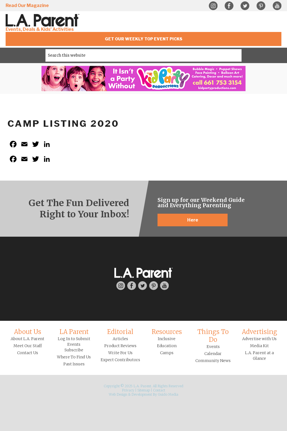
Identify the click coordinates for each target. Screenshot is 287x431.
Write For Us (120, 352)
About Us (27, 332)
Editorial (120, 332)
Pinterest (260, 5)
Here (192, 220)
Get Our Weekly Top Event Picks (143, 38)
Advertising (259, 332)
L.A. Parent (43, 20)
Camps (166, 352)
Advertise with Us (259, 338)
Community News (213, 360)
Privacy (128, 390)
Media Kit (259, 345)
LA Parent (74, 332)
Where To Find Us (74, 356)
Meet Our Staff (27, 345)
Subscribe (73, 349)
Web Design (118, 394)
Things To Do (213, 336)
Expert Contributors (120, 359)
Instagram (213, 5)
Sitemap (143, 390)
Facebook (228, 5)
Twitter (244, 5)
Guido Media (168, 394)
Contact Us (27, 352)
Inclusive (166, 338)
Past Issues (74, 364)
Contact (159, 390)
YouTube (276, 5)
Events (213, 346)
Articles (120, 338)
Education (167, 345)
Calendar (213, 353)
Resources (167, 332)
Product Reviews (120, 345)
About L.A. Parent (27, 338)
